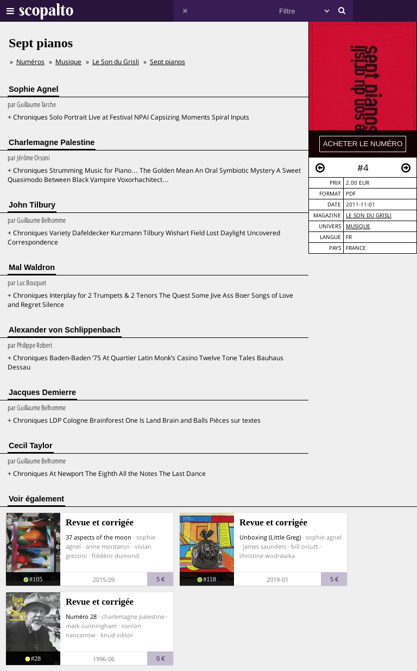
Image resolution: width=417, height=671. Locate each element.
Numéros (30, 61)
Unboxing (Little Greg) (270, 537)
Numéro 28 (81, 616)
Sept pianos (167, 61)
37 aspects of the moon (98, 537)
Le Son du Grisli (368, 215)
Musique (358, 226)
